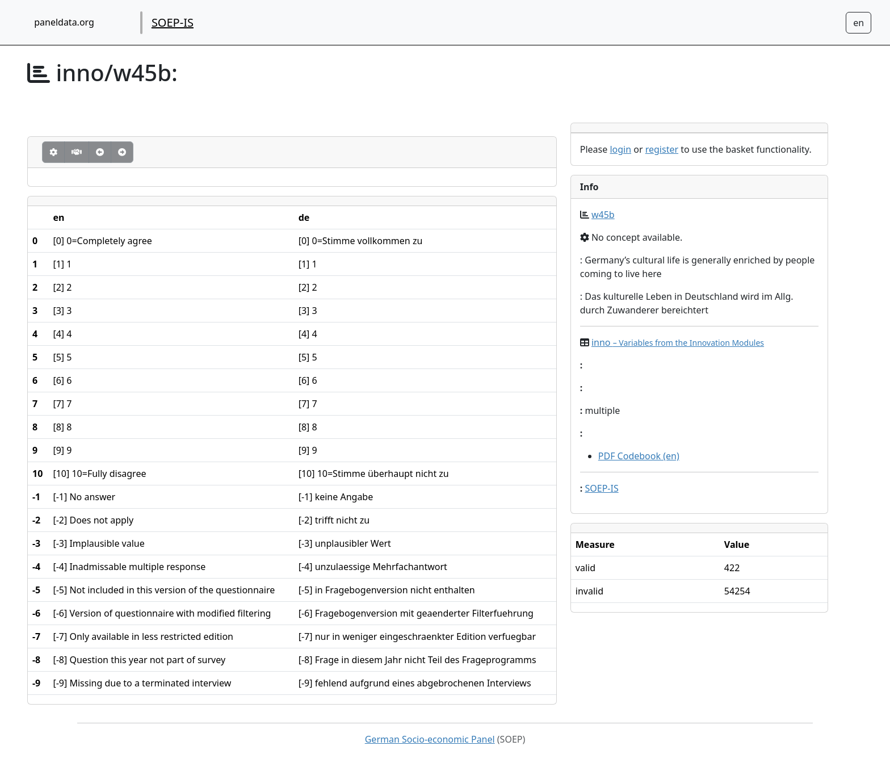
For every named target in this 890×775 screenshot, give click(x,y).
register (661, 149)
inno (677, 342)
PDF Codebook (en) (638, 456)
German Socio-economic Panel (430, 739)
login (620, 149)
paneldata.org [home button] (64, 22)
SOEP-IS (173, 22)
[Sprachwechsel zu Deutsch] (858, 22)
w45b (603, 214)
